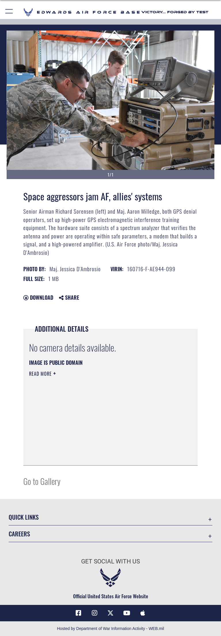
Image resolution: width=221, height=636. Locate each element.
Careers (19, 533)
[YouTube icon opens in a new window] (126, 613)
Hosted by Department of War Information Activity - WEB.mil (110, 628)
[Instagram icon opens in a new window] (94, 613)
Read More (41, 373)
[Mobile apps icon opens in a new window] (142, 613)
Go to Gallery (41, 481)
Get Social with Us (110, 561)
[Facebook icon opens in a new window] (78, 613)
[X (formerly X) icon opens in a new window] (110, 613)
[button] (9, 12)
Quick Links (24, 516)
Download (38, 297)
